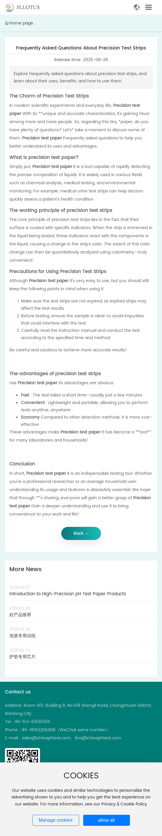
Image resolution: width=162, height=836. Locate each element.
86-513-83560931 (32, 721)
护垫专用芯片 (22, 656)
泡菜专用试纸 (22, 636)
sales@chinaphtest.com (46, 738)
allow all (106, 820)
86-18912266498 (38, 730)
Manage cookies (56, 820)
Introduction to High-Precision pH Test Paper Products (67, 594)
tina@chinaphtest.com (98, 738)
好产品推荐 (20, 615)
